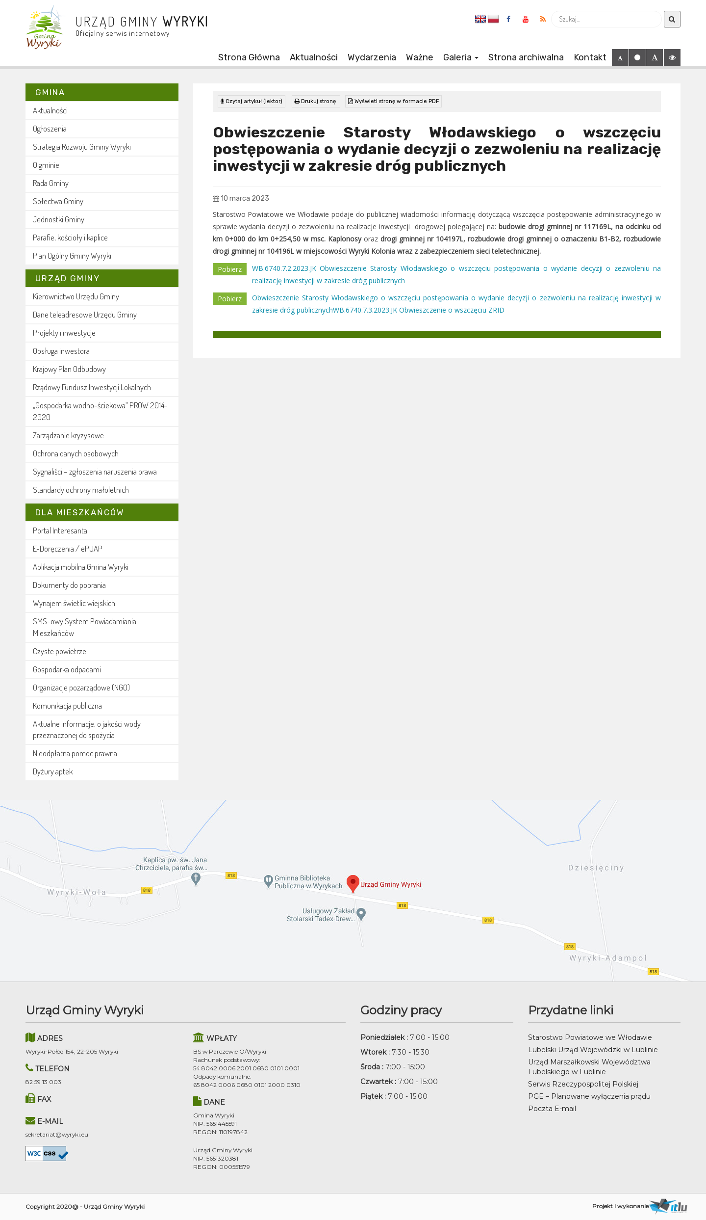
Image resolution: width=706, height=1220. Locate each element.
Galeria (461, 57)
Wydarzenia (372, 57)
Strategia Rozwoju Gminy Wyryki (82, 146)
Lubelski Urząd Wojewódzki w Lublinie (593, 1049)
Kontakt (590, 57)
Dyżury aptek (53, 771)
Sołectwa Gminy (58, 201)
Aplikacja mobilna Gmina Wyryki (80, 566)
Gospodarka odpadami (67, 669)
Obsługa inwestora (61, 350)
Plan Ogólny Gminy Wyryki (72, 255)
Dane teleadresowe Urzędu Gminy (85, 314)
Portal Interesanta (60, 530)
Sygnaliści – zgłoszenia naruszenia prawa (95, 471)
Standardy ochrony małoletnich (81, 489)
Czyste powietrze (59, 651)
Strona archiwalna (526, 57)
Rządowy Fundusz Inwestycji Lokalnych (92, 387)
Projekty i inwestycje (64, 332)
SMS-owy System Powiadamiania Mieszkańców (84, 627)
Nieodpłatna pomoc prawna (75, 753)
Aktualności (314, 57)
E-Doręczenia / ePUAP (67, 548)
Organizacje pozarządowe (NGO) (81, 687)
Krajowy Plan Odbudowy (69, 369)
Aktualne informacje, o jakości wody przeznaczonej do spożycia (87, 729)
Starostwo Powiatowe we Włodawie (590, 1037)
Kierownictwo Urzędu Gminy (76, 296)
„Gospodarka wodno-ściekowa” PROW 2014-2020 (100, 411)
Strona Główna (249, 57)
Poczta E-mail (552, 1108)
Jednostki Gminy (58, 219)
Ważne (419, 57)
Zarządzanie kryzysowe (68, 435)
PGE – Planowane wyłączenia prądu (589, 1096)
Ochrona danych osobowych (76, 453)
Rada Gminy (51, 183)
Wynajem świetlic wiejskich (74, 603)
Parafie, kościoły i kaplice (70, 237)
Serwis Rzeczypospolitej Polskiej (583, 1084)
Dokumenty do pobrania (69, 585)
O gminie (46, 164)
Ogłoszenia (50, 128)
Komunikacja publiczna (67, 705)
